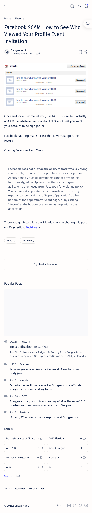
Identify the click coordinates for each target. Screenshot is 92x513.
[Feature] (19, 18)
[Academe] (67, 457)
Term (7, 488)
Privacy (33, 488)
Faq (42, 488)
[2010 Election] (67, 438)
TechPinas (32, 227)
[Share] (86, 52)
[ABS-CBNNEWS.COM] (24, 457)
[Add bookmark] (80, 52)
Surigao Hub (20, 505)
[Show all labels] (12, 476)
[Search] (72, 6)
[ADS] (24, 467)
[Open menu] (6, 6)
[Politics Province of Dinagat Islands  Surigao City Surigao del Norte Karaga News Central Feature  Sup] (24, 438)
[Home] (7, 18)
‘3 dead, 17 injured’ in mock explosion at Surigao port (44, 417)
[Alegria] (24, 380)
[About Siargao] (67, 448)
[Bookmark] (86, 6)
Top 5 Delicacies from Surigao (29, 346)
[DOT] (24, 396)
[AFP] (67, 467)
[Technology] (28, 240)
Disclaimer (19, 488)
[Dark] (79, 6)
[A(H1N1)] (24, 448)
